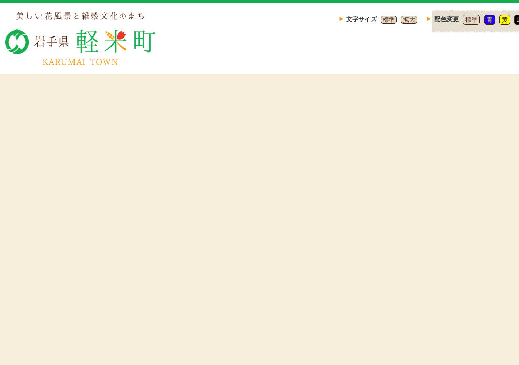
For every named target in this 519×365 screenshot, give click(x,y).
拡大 (409, 19)
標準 (389, 19)
